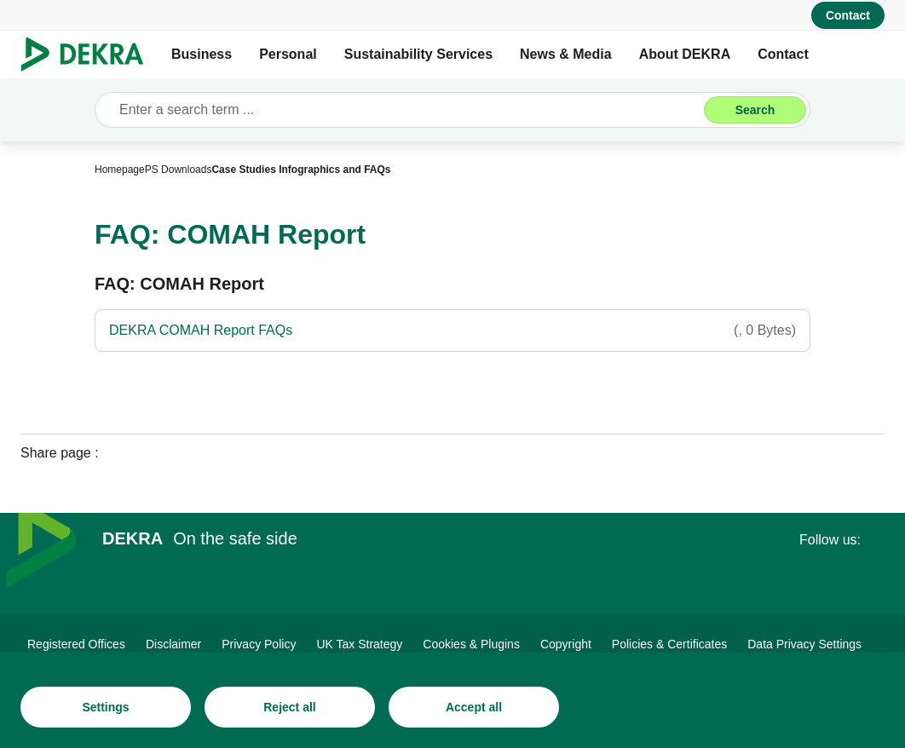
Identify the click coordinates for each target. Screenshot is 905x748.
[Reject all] (290, 707)
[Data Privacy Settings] (804, 644)
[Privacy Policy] (259, 644)
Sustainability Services (418, 54)
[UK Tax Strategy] (359, 644)
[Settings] (105, 707)
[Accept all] (474, 707)
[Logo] (89, 54)
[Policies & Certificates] (669, 644)
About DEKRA (685, 54)
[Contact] (848, 15)
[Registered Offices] (76, 644)
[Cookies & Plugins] (471, 644)
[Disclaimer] (173, 644)
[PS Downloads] (178, 169)
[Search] (755, 110)
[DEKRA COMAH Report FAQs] (452, 330)
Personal (288, 54)
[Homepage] (120, 169)
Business (201, 54)
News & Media (566, 54)
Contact (783, 54)
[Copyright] (565, 644)
